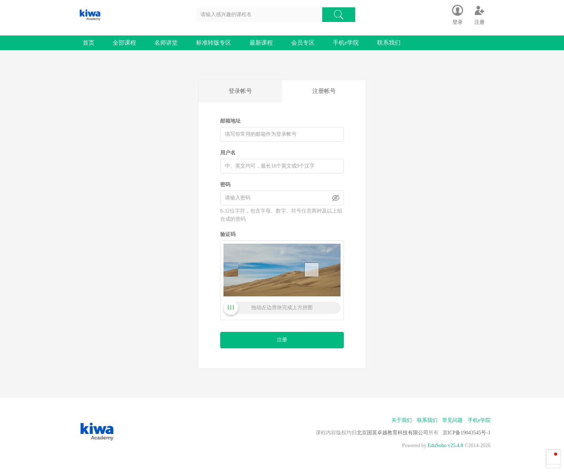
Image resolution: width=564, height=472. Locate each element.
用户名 (228, 153)
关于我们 (401, 420)
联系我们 (389, 43)
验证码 (228, 234)
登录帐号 (240, 91)
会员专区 (303, 43)
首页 (88, 43)
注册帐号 (324, 91)
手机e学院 (346, 43)
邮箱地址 (230, 121)
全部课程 (124, 43)
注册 (282, 339)
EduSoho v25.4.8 (445, 445)
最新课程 (261, 43)
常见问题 (452, 420)
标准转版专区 (213, 43)
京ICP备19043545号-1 (466, 432)
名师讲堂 (166, 43)
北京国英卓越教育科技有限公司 (392, 432)
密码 (225, 184)
